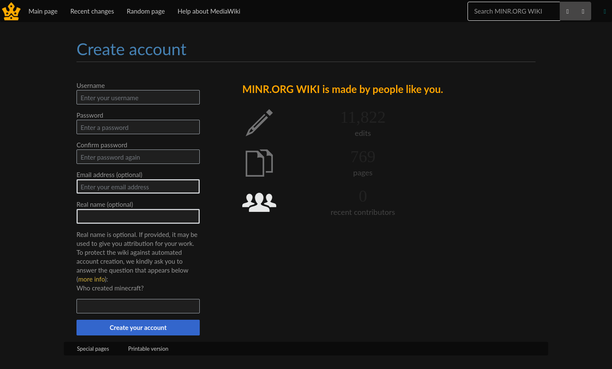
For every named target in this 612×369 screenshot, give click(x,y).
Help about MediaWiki (209, 11)
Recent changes (92, 11)
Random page (146, 11)
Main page (42, 11)
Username (90, 85)
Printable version (148, 348)
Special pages (93, 348)
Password (89, 115)
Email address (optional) (109, 174)
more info (91, 279)
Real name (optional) (104, 204)
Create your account (138, 327)
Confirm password (101, 145)
